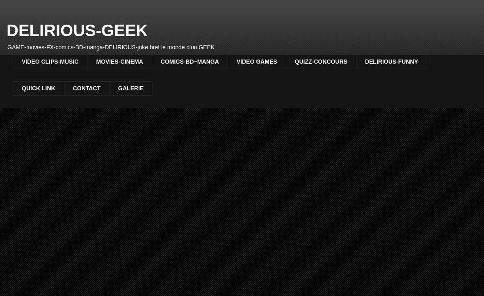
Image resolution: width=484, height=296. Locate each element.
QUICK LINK (38, 88)
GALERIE (131, 88)
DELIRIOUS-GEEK (77, 30)
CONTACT (86, 88)
